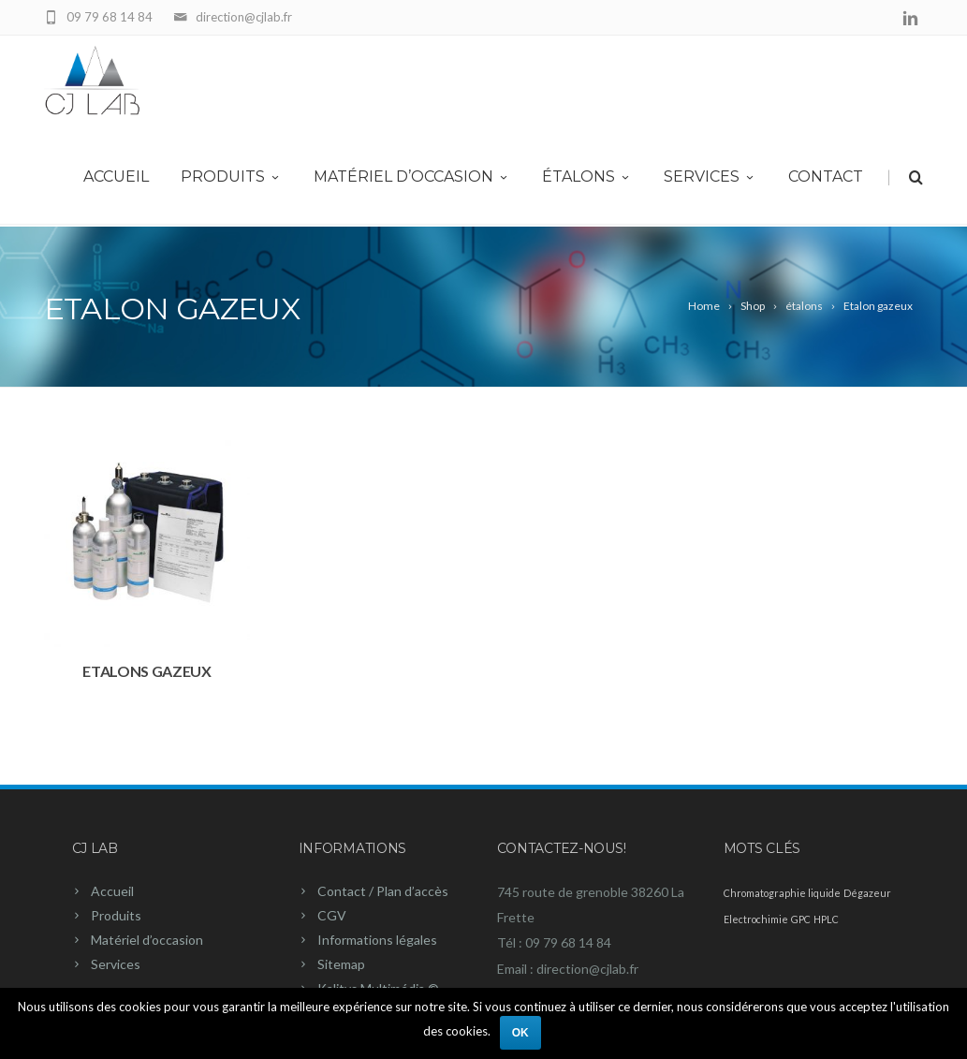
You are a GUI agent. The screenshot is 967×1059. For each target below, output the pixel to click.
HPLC (826, 919)
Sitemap (341, 964)
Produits (231, 179)
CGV (331, 915)
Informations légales (377, 940)
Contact (825, 179)
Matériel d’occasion (412, 179)
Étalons (587, 179)
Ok (520, 1032)
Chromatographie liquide (782, 893)
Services (710, 179)
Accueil (116, 179)
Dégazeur (867, 893)
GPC (801, 919)
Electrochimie (756, 919)
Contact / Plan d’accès (382, 891)
